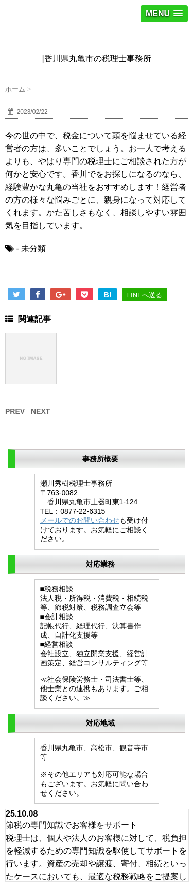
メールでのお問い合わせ (79, 520)
